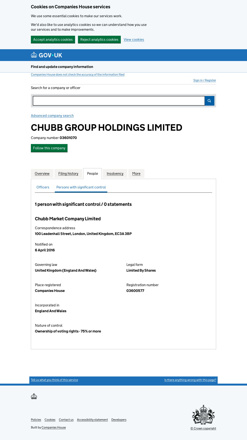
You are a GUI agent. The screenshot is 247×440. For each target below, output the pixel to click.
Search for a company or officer (55, 88)
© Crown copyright (203, 428)
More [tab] (136, 173)
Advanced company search (52, 115)
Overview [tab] (42, 173)
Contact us (66, 419)
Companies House (53, 427)
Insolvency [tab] (115, 173)
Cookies (50, 419)
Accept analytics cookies (53, 39)
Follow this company (49, 148)
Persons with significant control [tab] (81, 187)
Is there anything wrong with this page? (190, 380)
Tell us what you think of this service (54, 380)
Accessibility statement (92, 419)
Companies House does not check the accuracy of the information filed (77, 74)
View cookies (134, 39)
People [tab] (92, 173)
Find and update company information (62, 66)
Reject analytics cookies (99, 39)
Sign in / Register (204, 80)
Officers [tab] (42, 187)
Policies (36, 419)
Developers (118, 419)
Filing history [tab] (68, 173)
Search (209, 101)
